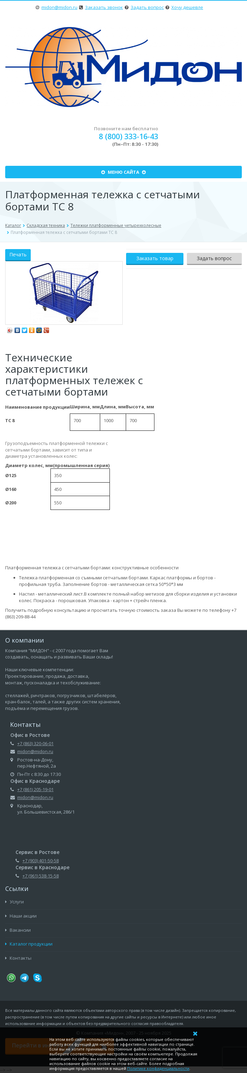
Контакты (18, 958)
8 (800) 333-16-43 (128, 136)
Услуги (14, 902)
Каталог (13, 225)
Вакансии (18, 930)
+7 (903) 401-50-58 (40, 860)
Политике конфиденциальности (158, 1068)
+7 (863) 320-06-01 (35, 743)
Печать (18, 254)
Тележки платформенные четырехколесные (115, 225)
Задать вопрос (147, 7)
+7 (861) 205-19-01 (35, 789)
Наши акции (21, 916)
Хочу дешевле (187, 7)
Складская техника (46, 225)
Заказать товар (154, 258)
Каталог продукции (29, 944)
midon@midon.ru (59, 7)
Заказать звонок (104, 7)
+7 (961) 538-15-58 (40, 876)
